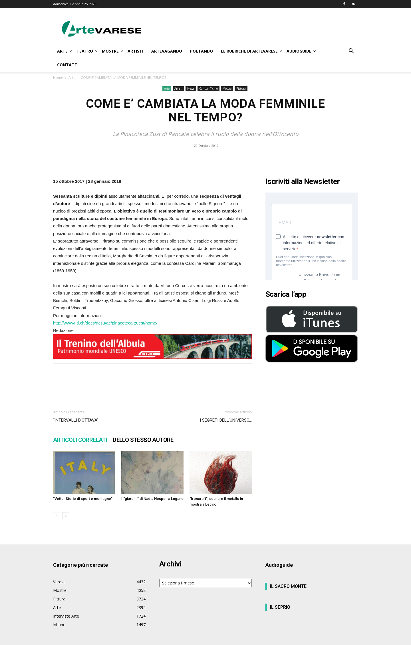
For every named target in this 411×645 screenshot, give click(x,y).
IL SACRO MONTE (288, 586)
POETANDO (201, 51)
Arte (71, 77)
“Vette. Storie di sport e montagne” (82, 498)
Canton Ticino (208, 89)
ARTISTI (135, 51)
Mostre (227, 89)
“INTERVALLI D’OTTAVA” (75, 420)
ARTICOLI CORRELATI (80, 439)
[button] (351, 51)
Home (58, 77)
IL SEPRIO (280, 607)
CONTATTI (67, 64)
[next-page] (65, 515)
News (190, 89)
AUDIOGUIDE (301, 51)
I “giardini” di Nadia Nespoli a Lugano (152, 498)
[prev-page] (56, 515)
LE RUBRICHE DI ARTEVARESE (251, 51)
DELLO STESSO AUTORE (143, 439)
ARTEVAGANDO (166, 51)
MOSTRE (112, 51)
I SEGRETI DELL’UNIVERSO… (226, 420)
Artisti (178, 89)
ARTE (64, 51)
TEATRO (87, 51)
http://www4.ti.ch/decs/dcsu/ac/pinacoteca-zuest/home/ (105, 323)
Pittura (241, 89)
